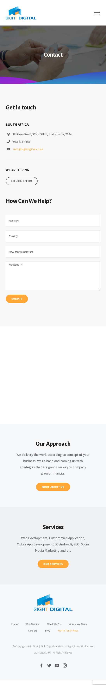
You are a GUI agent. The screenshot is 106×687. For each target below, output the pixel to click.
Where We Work (78, 624)
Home (14, 624)
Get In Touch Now (68, 630)
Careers (32, 630)
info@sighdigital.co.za (28, 149)
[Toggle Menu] (96, 12)
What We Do (54, 624)
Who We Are (33, 624)
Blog (47, 630)
